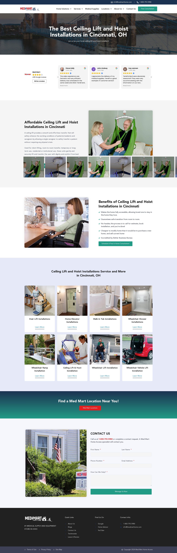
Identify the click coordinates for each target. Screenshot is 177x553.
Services (78, 9)
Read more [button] (95, 86)
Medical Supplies (92, 9)
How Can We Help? (98, 472)
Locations (106, 9)
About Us (119, 9)
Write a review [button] (39, 81)
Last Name (126, 450)
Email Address (127, 461)
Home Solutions (63, 9)
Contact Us (131, 9)
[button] (151, 77)
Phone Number (97, 461)
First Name (95, 450)
